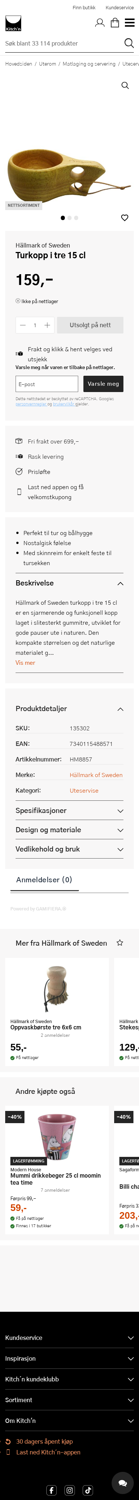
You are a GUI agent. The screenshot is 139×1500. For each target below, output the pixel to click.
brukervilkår (64, 403)
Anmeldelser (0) (44, 879)
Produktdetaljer (41, 708)
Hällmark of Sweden (43, 245)
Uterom (47, 63)
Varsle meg (103, 383)
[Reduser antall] (23, 325)
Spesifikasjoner (41, 810)
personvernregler (31, 403)
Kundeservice (120, 7)
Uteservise (84, 790)
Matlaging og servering (89, 63)
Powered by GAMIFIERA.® (38, 908)
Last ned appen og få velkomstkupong (56, 491)
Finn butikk (84, 7)
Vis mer (25, 662)
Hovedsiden (18, 63)
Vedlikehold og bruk (48, 848)
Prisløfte (39, 471)
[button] (124, 217)
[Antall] (35, 325)
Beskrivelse (35, 582)
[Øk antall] (47, 325)
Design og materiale (48, 829)
